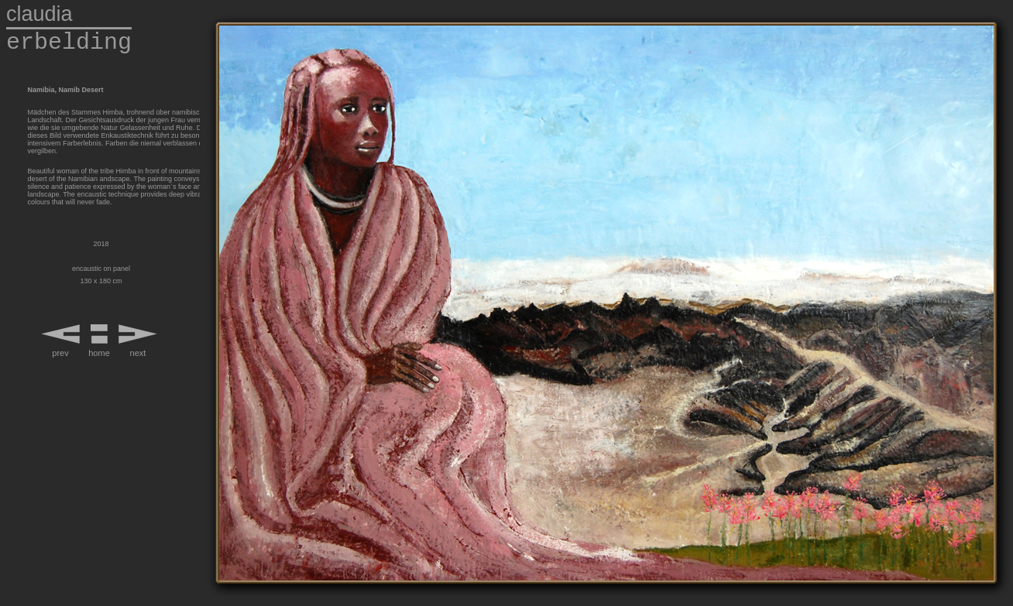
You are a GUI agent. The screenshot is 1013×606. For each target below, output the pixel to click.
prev (60, 353)
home (99, 353)
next (138, 353)
